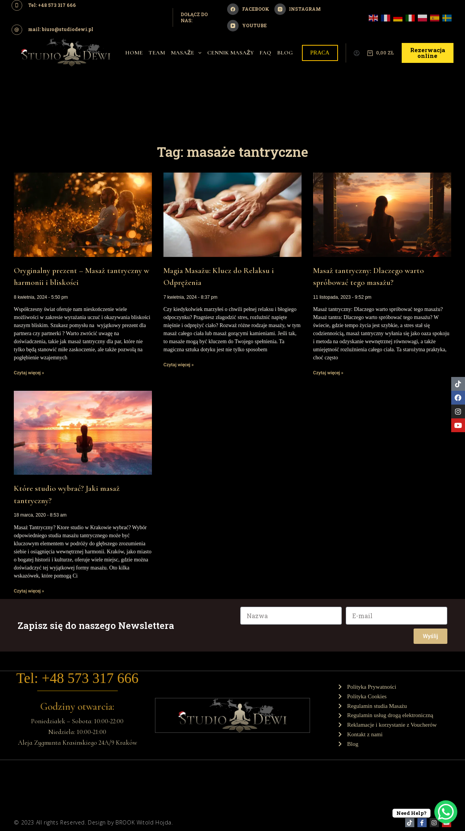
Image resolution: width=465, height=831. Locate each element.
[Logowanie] (356, 53)
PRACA (320, 52)
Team (156, 52)
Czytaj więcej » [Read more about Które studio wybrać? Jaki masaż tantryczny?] (29, 591)
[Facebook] (248, 9)
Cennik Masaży (230, 52)
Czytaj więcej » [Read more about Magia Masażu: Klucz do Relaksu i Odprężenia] (178, 364)
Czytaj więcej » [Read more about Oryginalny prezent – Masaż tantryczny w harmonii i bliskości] (29, 372)
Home (134, 52)
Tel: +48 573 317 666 (77, 678)
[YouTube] (246, 25)
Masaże (187, 53)
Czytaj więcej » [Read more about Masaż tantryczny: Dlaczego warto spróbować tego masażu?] (328, 372)
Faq (265, 52)
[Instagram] (297, 9)
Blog (285, 52)
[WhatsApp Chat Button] (445, 811)
